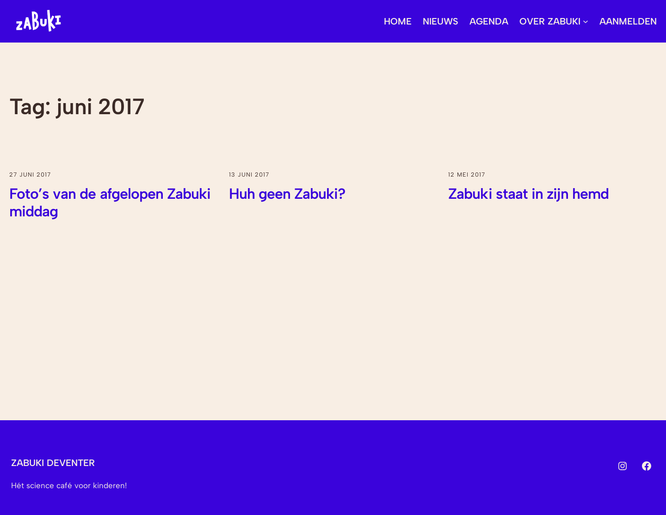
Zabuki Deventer (53, 462)
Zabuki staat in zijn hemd (528, 193)
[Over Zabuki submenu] (585, 21)
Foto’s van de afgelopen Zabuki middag (109, 202)
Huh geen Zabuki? (287, 193)
